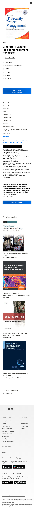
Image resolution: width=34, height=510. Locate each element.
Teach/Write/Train (7, 421)
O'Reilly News (6, 426)
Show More (6, 136)
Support (24, 418)
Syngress (8, 78)
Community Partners (8, 431)
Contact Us (24, 421)
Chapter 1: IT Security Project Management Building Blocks (15, 130)
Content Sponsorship (8, 441)
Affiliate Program (7, 434)
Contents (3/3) (7, 120)
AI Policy (23, 428)
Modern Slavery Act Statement (10, 506)
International (6, 447)
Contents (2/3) (7, 117)
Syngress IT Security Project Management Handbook (15, 141)
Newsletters (24, 423)
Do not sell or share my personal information (13, 496)
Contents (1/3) (7, 114)
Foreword (5, 123)
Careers (4, 423)
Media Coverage (7, 428)
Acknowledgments (8, 126)
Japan (4, 452)
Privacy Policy (25, 426)
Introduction (6, 133)
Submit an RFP (6, 436)
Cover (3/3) (6, 111)
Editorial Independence (25, 504)
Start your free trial (17, 202)
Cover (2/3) (6, 108)
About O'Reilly (7, 418)
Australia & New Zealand (9, 450)
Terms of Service (6, 504)
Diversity (4, 439)
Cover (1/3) (6, 105)
